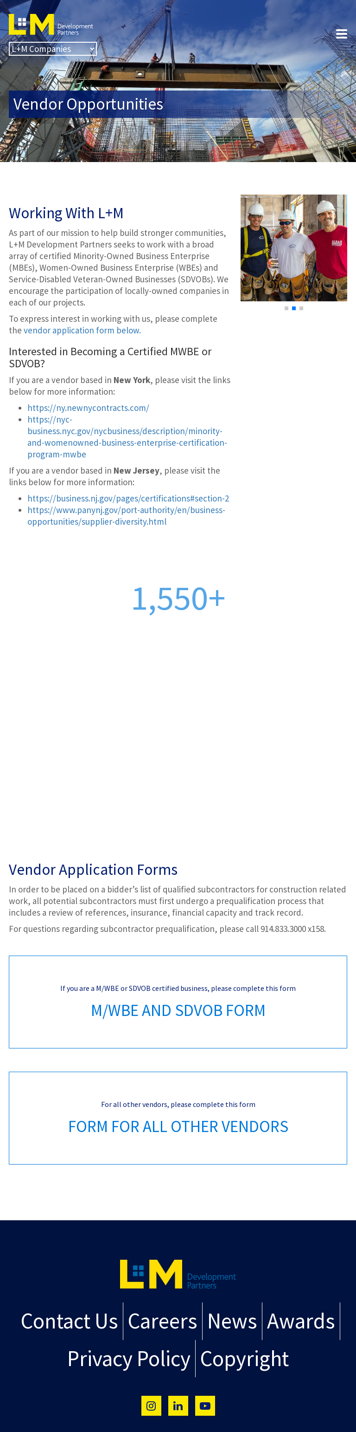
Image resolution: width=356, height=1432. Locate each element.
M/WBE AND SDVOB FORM (178, 1010)
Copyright (239, 1353)
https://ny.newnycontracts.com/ (88, 407)
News (227, 1319)
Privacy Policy (133, 1353)
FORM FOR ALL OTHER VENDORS (178, 1126)
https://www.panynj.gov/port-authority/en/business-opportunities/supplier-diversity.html (126, 515)
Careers (165, 1319)
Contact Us (81, 1319)
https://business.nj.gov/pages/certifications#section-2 (128, 498)
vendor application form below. (82, 330)
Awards (289, 1319)
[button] (286, 308)
